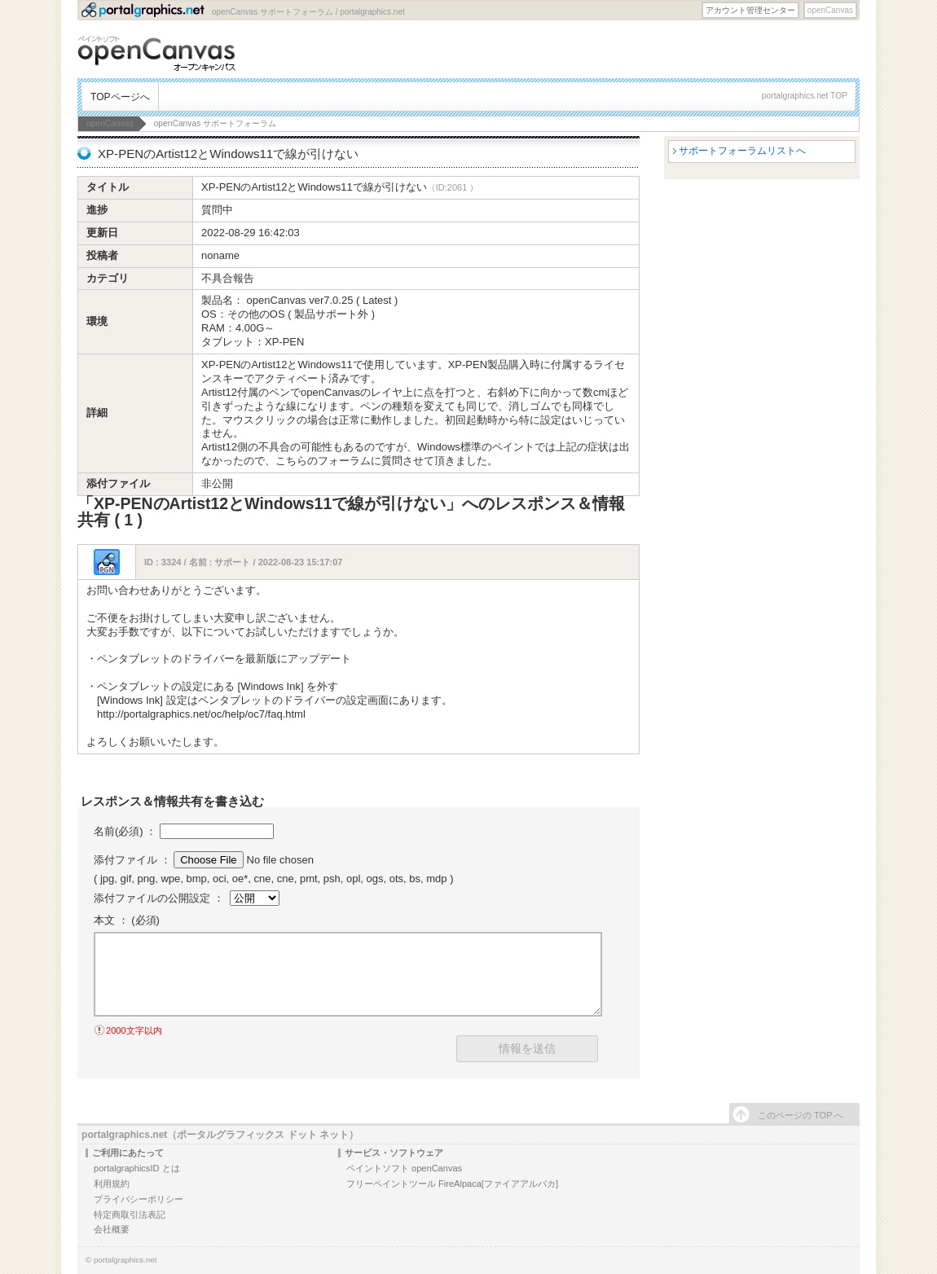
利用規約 (112, 1183)
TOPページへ (120, 97)
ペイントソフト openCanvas (404, 1168)
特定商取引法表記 (129, 1214)
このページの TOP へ (800, 1115)
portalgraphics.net (125, 1259)
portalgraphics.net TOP (804, 95)
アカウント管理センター (750, 10)
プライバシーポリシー (138, 1199)
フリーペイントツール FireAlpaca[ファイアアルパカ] (452, 1183)
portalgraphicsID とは (137, 1168)
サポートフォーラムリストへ (742, 150)
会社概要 (112, 1229)
